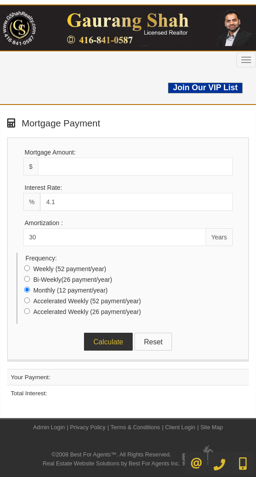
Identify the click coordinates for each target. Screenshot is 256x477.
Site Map (211, 427)
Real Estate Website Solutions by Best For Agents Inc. (111, 463)
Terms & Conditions (135, 427)
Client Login (180, 427)
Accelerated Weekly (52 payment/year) (87, 301)
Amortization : (44, 222)
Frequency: (41, 258)
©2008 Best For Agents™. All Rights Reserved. (111, 454)
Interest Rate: (43, 187)
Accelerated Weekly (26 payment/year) (87, 311)
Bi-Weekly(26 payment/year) (72, 279)
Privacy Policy (87, 427)
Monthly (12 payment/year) (70, 290)
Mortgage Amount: (50, 152)
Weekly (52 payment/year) (69, 268)
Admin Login (49, 427)
